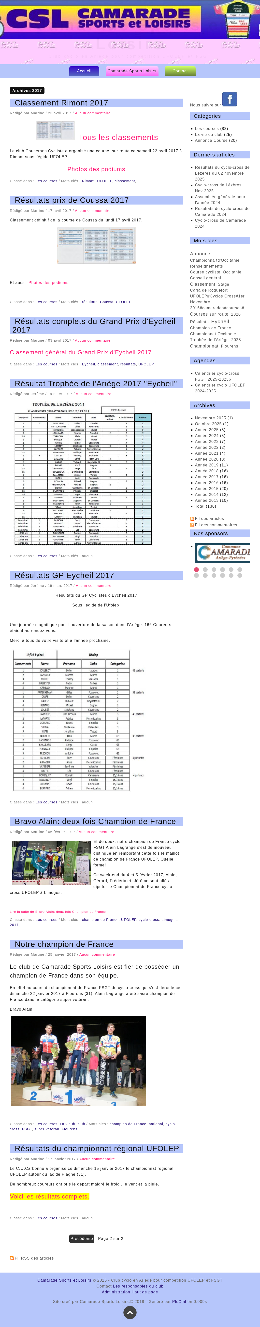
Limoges (168, 920)
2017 (14, 925)
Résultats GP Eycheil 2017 (64, 575)
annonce (200, 253)
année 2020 (207, 459)
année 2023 (207, 441)
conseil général (205, 278)
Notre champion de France (64, 944)
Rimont (88, 181)
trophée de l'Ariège (209, 340)
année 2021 (207, 453)
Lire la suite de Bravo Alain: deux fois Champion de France (58, 912)
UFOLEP (104, 181)
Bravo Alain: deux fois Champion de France (95, 821)
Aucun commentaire (93, 113)
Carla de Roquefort (209, 290)
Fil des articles (209, 518)
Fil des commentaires (216, 525)
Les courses (47, 181)
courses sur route (209, 314)
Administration (116, 1292)
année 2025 (207, 430)
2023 (236, 340)
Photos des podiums (96, 169)
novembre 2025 (210, 418)
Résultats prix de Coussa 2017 (72, 200)
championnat (204, 346)
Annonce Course (211, 140)
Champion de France (210, 328)
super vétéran (46, 1129)
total (200, 506)
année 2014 (207, 494)
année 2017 (207, 477)
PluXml (179, 1302)
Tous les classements (97, 137)
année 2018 (207, 471)
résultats (90, 302)
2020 (236, 314)
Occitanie (232, 272)
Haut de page (144, 1292)
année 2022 (207, 447)
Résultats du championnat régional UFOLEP (97, 1148)
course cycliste (205, 272)
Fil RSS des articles (34, 1258)
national (156, 1124)
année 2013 (207, 500)
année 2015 (207, 489)
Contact (180, 71)
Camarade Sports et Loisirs (64, 1280)
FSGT (27, 1129)
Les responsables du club (138, 1286)
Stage (223, 284)
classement (125, 181)
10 (222, 575)
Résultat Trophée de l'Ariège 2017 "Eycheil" (96, 383)
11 (231, 575)
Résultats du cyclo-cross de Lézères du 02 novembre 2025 (222, 173)
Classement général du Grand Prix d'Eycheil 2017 (81, 352)
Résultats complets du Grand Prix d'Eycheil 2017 (94, 325)
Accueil (84, 71)
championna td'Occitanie (215, 260)
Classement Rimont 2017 (61, 102)
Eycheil (88, 364)
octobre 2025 (208, 424)
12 (239, 575)
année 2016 (207, 483)
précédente (82, 1239)
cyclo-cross (149, 920)
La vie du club (72, 1124)
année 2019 (207, 465)
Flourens (69, 1129)
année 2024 (207, 436)
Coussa (107, 302)
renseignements (206, 266)
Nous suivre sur (213, 105)
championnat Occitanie (213, 334)
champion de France (100, 920)
